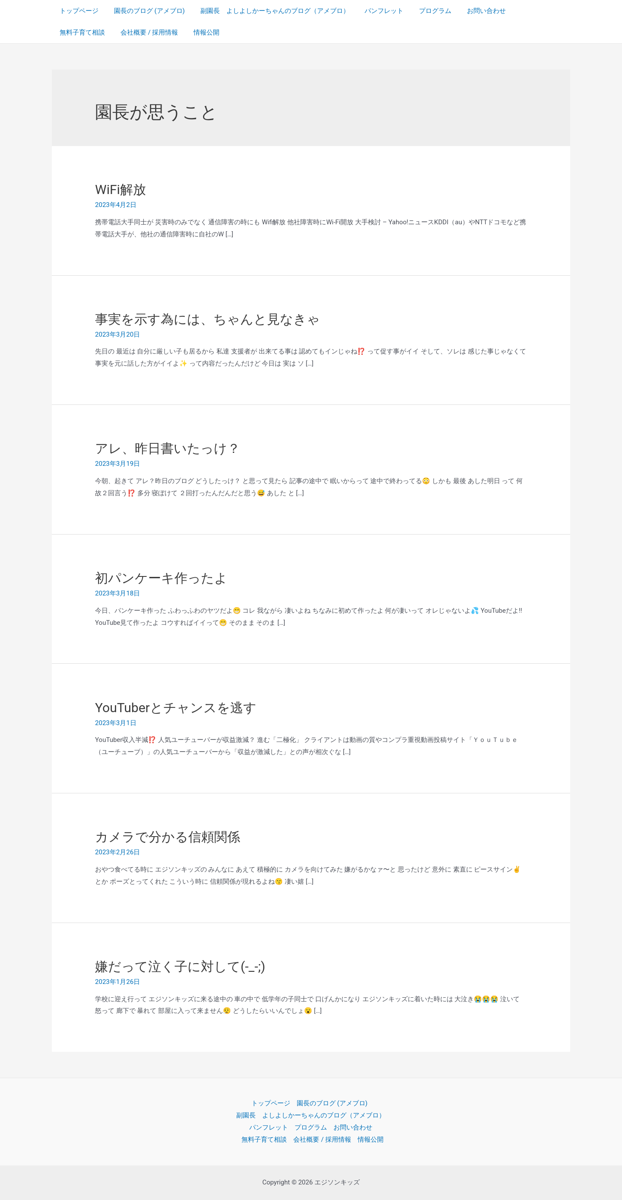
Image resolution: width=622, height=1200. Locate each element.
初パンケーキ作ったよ (161, 578)
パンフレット (375, 11)
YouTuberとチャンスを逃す (176, 707)
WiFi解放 (120, 189)
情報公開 (142, 32)
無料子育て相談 (527, 11)
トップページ (77, 11)
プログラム (424, 11)
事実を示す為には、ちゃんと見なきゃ (207, 319)
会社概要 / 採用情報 (87, 32)
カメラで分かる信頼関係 (167, 836)
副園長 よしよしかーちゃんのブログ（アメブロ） (268, 11)
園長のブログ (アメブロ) (145, 11)
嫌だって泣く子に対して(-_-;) (180, 966)
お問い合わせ (472, 11)
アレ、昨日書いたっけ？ (167, 448)
